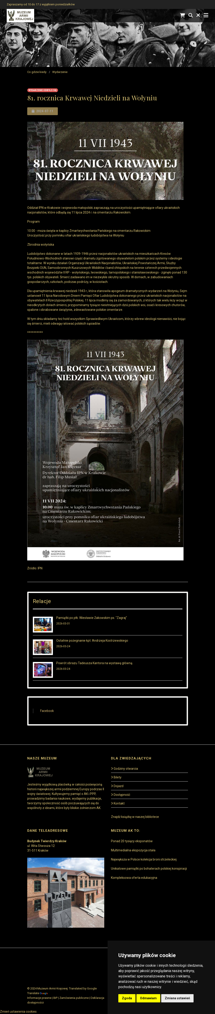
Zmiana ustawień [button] (177, 998)
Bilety (116, 777)
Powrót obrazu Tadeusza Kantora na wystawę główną (94, 663)
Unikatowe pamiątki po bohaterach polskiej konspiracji (149, 868)
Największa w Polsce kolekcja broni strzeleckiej (144, 859)
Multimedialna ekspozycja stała (133, 850)
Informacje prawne (39, 997)
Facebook (47, 711)
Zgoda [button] (127, 998)
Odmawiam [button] (148, 998)
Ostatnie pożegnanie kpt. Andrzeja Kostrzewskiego (92, 640)
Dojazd (117, 786)
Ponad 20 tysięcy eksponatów (132, 841)
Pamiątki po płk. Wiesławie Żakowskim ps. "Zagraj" (91, 618)
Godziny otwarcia (124, 768)
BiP (55, 997)
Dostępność (120, 794)
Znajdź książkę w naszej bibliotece (135, 817)
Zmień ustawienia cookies (18, 1011)
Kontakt (118, 803)
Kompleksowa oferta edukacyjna (134, 877)
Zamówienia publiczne (74, 997)
